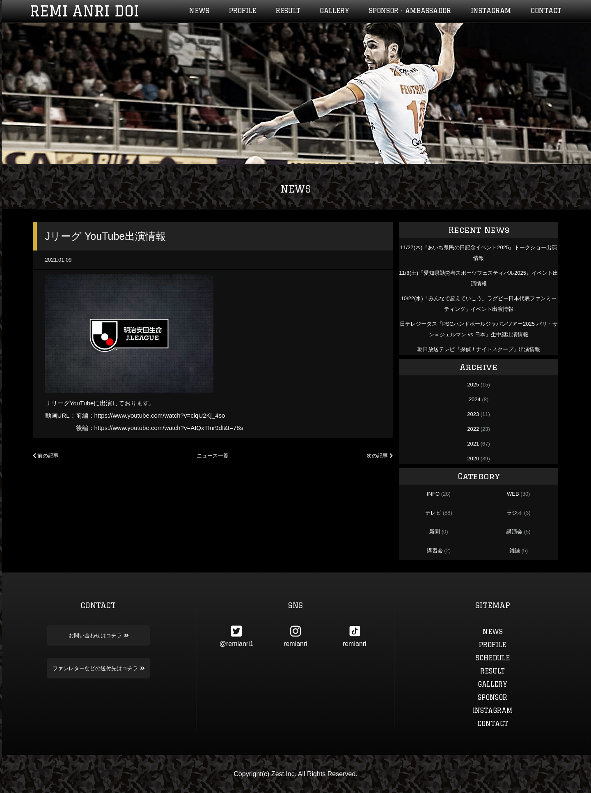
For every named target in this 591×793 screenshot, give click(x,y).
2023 (473, 414)
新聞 (434, 532)
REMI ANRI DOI (84, 11)
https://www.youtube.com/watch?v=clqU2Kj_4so (159, 415)
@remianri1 (236, 636)
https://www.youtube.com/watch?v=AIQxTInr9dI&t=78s (168, 427)
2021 (473, 444)
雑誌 (514, 550)
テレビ (433, 513)
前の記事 (46, 456)
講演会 (514, 532)
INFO (433, 494)
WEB (513, 494)
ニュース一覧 (213, 456)
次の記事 (380, 456)
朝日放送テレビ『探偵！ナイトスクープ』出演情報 (478, 349)
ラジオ (514, 513)
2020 (473, 458)
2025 (473, 385)
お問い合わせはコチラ (98, 635)
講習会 (435, 550)
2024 (475, 399)
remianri (295, 636)
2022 (473, 429)
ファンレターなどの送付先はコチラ (98, 668)
